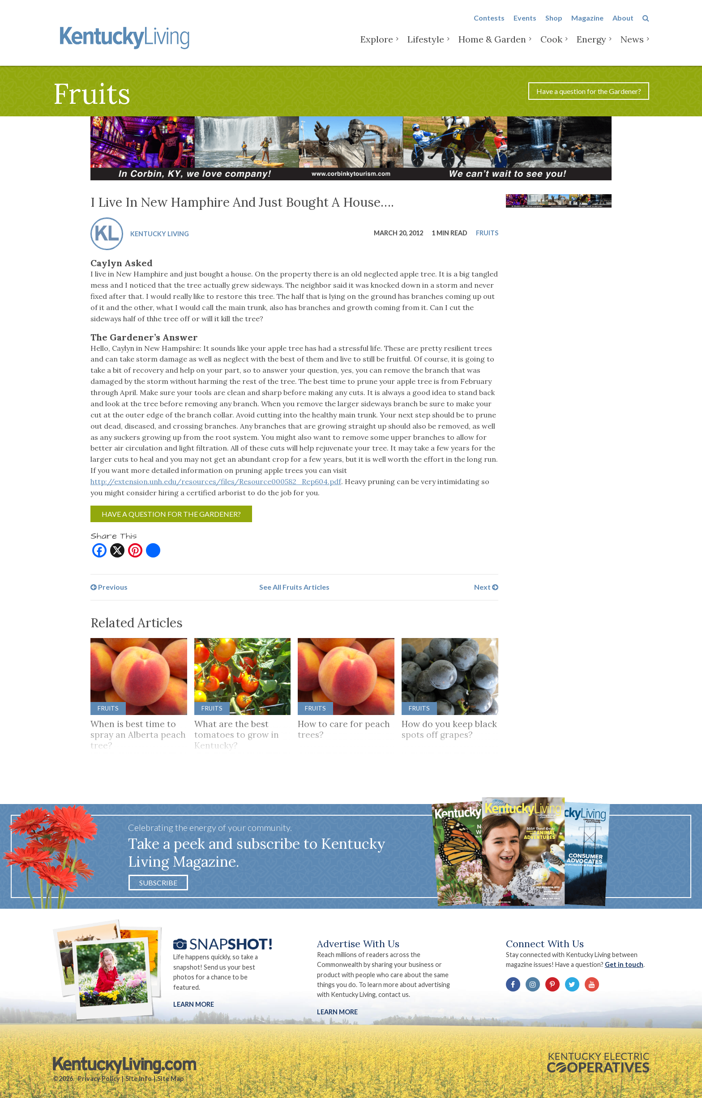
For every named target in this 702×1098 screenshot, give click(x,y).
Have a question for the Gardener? (588, 91)
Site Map (170, 1078)
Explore (376, 44)
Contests (489, 23)
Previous (109, 587)
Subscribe (158, 882)
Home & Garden (492, 44)
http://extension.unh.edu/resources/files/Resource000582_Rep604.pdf (215, 481)
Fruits (487, 233)
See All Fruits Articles (294, 587)
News (632, 44)
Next (486, 587)
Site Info (138, 1078)
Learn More (193, 1004)
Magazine (587, 23)
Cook (551, 44)
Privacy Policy (99, 1078)
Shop (553, 23)
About (623, 23)
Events (525, 23)
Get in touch (624, 964)
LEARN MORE (337, 1012)
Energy (591, 44)
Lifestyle (425, 44)
